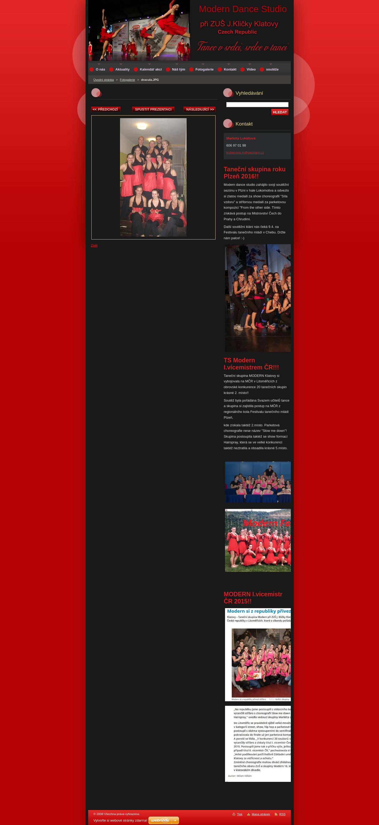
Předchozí (105, 109)
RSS (282, 814)
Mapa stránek (261, 814)
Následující (200, 109)
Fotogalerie (127, 79)
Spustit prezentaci (153, 109)
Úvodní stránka (103, 79)
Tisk (239, 814)
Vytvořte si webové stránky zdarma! (120, 820)
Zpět (94, 245)
